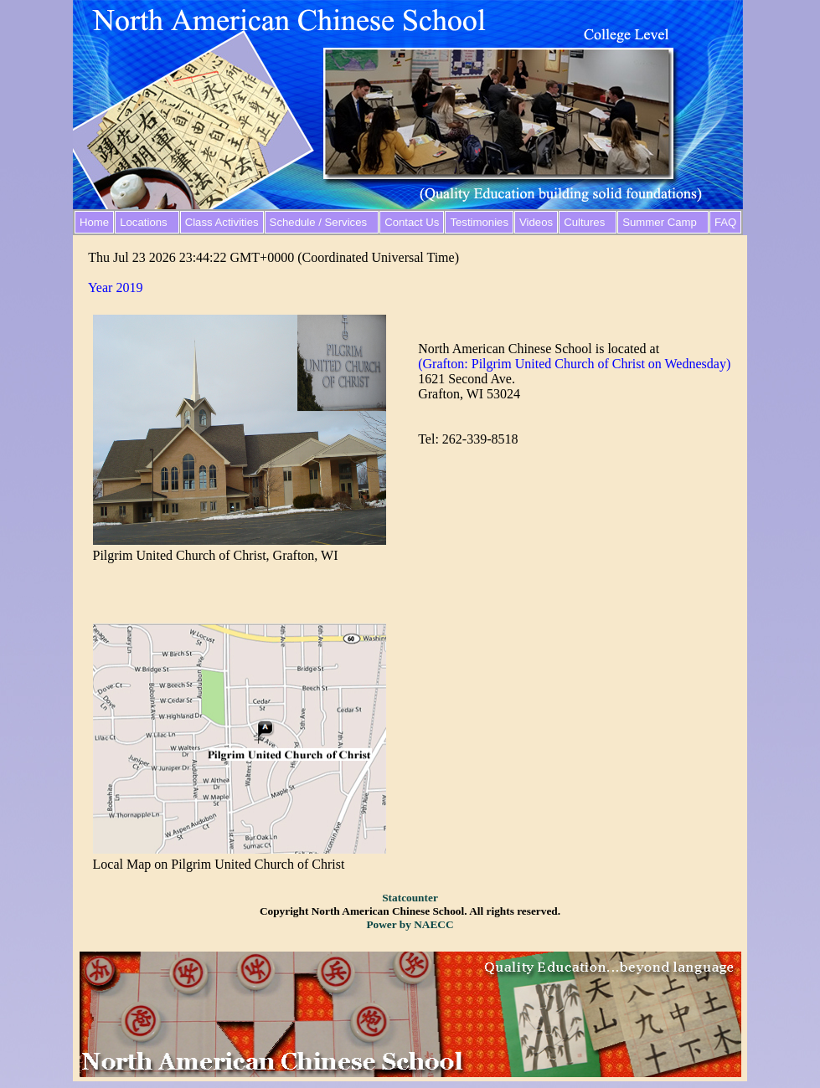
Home (94, 222)
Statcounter (410, 897)
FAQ (725, 222)
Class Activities (222, 222)
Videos (536, 222)
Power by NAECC (409, 924)
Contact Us (411, 222)
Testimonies (479, 222)
